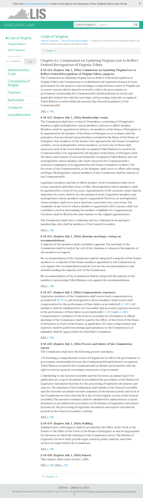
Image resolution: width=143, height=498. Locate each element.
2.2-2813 (126, 304)
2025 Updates (16, 50)
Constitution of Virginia (19, 83)
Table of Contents (49, 40)
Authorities (16, 100)
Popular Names (17, 44)
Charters (14, 92)
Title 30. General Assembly (74, 40)
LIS (28, 13)
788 (52, 111)
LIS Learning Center (36, 3)
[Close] (139, 3)
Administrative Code (18, 72)
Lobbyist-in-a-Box (79, 487)
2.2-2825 (123, 312)
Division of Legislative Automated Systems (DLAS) (110, 491)
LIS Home (63, 487)
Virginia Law (19, 25)
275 (66, 465)
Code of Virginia (85, 24)
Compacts (15, 107)
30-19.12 (62, 300)
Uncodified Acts (19, 115)
